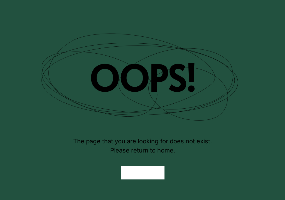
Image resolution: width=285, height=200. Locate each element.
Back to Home (143, 173)
